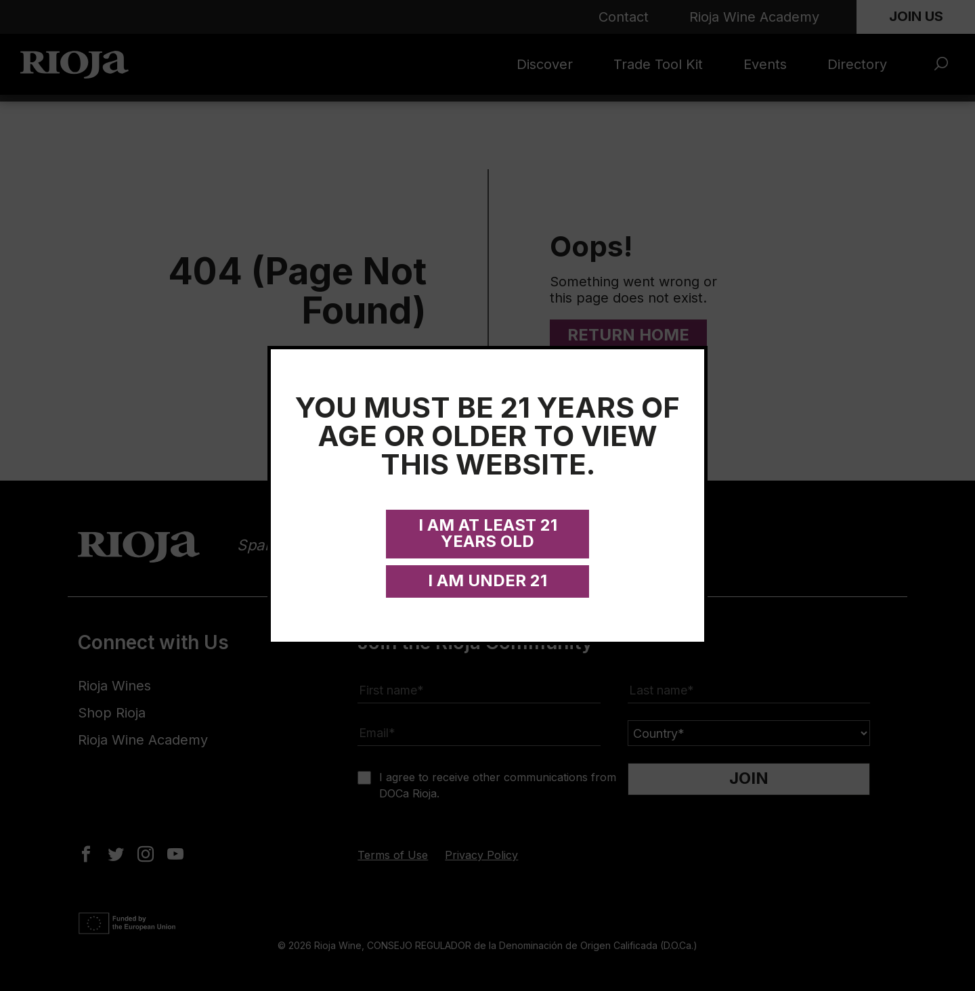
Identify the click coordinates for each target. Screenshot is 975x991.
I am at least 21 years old (487, 533)
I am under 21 (487, 580)
